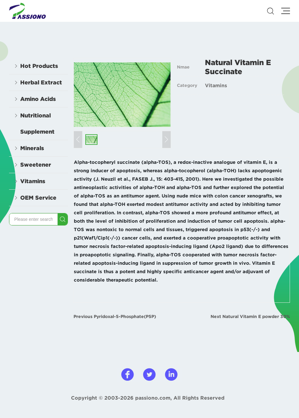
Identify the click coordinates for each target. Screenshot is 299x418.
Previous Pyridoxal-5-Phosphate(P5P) (115, 316)
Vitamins (216, 85)
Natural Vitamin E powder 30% (256, 316)
